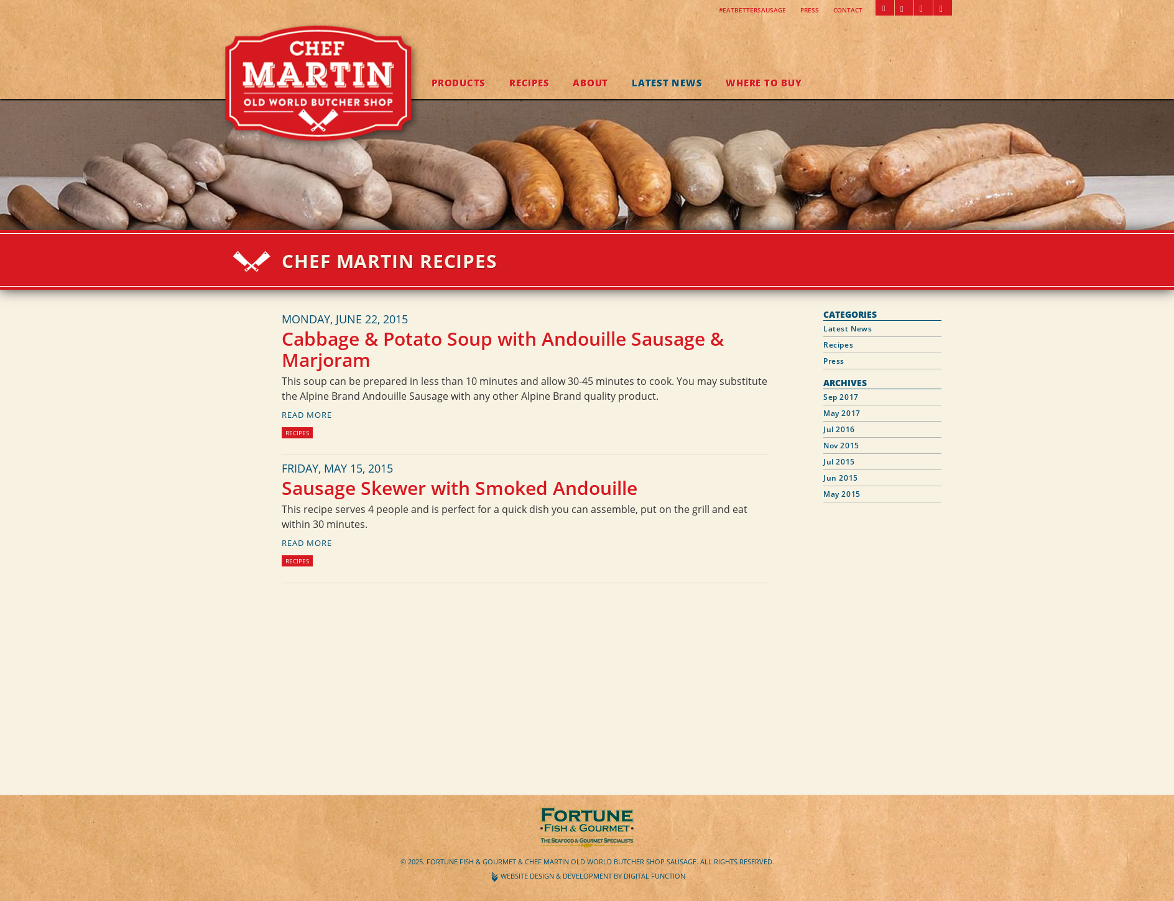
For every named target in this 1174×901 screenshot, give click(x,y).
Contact (847, 10)
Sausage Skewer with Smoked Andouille (459, 487)
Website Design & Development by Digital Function (593, 875)
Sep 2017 (841, 397)
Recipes (529, 82)
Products (459, 82)
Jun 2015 (840, 478)
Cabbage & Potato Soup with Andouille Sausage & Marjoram (503, 349)
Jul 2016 (839, 429)
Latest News (667, 82)
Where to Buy (764, 82)
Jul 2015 (839, 461)
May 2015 (842, 494)
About (590, 82)
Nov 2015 (841, 445)
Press (809, 10)
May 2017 (842, 413)
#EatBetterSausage (752, 10)
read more (307, 414)
